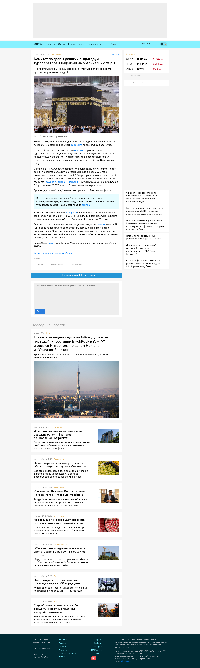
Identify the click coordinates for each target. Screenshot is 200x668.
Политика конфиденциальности (68, 651)
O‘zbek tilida (114, 54)
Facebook (96, 643)
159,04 (140, 69)
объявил (78, 150)
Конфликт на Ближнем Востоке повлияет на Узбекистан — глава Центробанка (61, 493)
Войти (39, 311)
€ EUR (129, 64)
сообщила (76, 145)
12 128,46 (142, 59)
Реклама (128, 83)
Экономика (59, 427)
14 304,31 (142, 64)
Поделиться (75, 265)
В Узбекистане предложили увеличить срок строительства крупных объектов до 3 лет (60, 552)
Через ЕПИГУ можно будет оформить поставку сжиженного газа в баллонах (59, 521)
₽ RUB (129, 69)
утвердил (71, 212)
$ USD (129, 59)
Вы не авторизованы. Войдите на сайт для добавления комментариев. (76, 295)
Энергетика (59, 516)
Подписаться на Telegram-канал (76, 275)
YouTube (95, 654)
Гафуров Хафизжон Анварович (62, 181)
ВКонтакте (96, 650)
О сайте (62, 647)
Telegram (96, 640)
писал (50, 243)
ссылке (86, 204)
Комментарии (55, 265)
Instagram (96, 647)
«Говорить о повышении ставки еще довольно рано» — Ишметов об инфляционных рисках (58, 435)
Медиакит (136, 83)
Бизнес (49, 333)
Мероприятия (94, 44)
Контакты (145, 83)
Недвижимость (76, 44)
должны (101, 224)
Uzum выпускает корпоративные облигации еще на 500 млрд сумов (57, 581)
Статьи (62, 44)
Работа (62, 656)
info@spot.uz (126, 661)
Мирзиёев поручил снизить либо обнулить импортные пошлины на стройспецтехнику (56, 609)
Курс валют (131, 54)
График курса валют (134, 75)
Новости (51, 44)
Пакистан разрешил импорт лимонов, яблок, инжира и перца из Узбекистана (60, 464)
